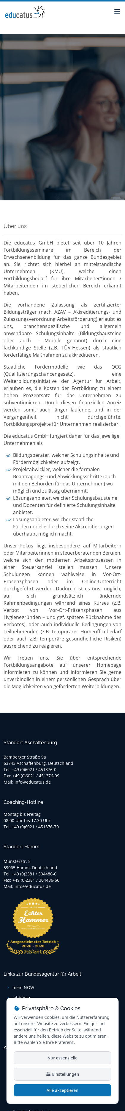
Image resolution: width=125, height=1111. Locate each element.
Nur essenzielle (63, 1058)
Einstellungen (62, 1074)
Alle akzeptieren (62, 1090)
